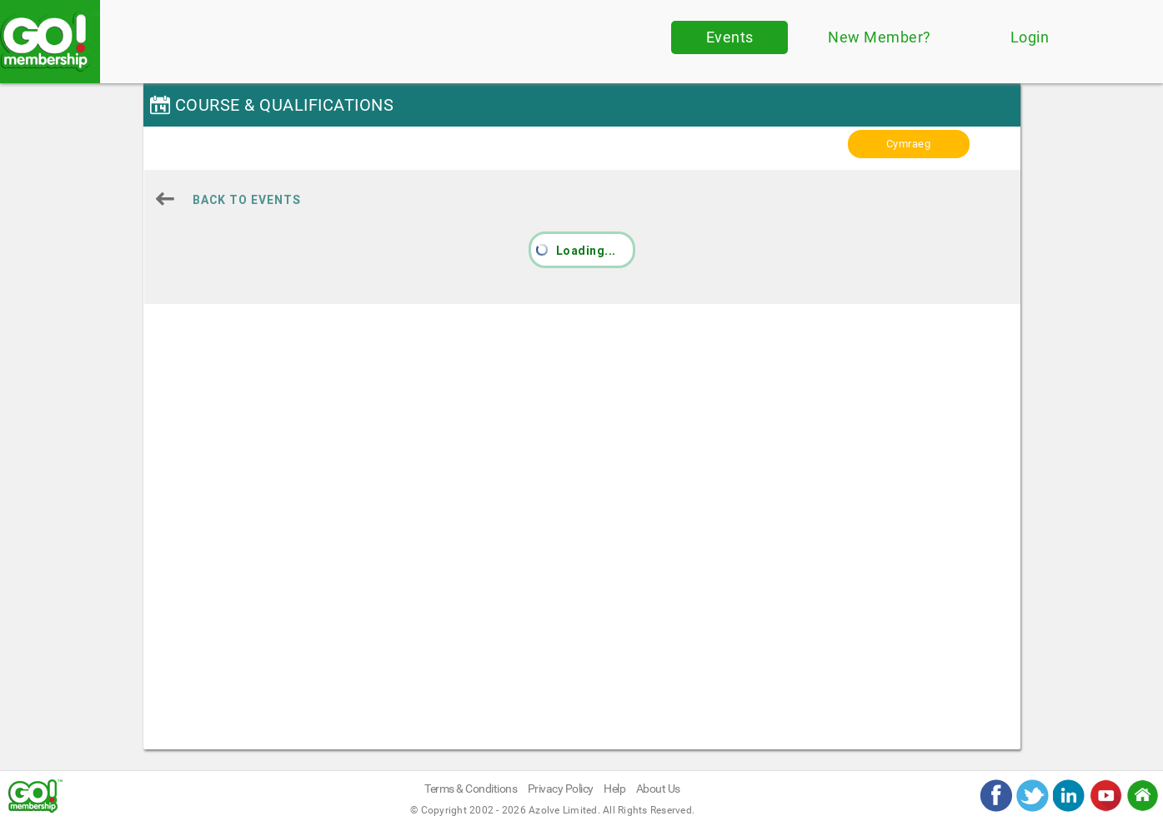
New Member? (879, 37)
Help (614, 788)
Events (730, 37)
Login (1030, 37)
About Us (658, 788)
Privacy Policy (561, 788)
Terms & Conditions (470, 788)
